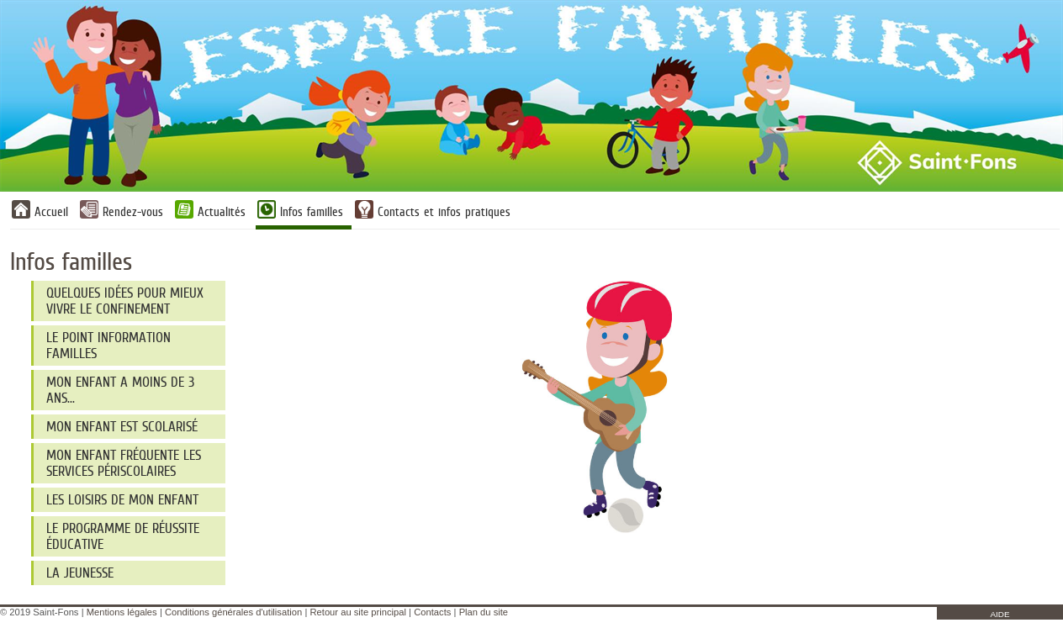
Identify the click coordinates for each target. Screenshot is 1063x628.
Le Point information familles (108, 345)
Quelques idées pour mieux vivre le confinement (125, 301)
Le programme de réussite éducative (122, 536)
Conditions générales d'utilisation (233, 612)
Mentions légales (122, 612)
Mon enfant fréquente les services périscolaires (123, 463)
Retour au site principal (357, 612)
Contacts (432, 612)
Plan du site (483, 612)
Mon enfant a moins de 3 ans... (120, 390)
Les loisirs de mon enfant (122, 500)
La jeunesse (80, 573)
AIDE (999, 614)
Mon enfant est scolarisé (122, 427)
